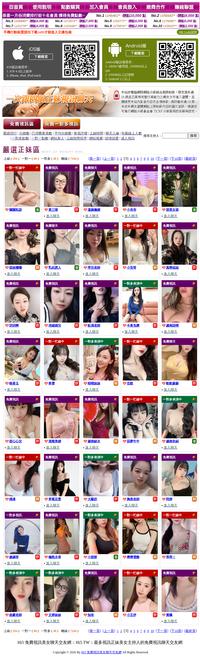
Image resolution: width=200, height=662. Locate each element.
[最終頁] (190, 159)
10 (152, 159)
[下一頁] (162, 159)
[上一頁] (109, 159)
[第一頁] (94, 159)
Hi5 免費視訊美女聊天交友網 (101, 652)
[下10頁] (176, 159)
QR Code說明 (188, 32)
